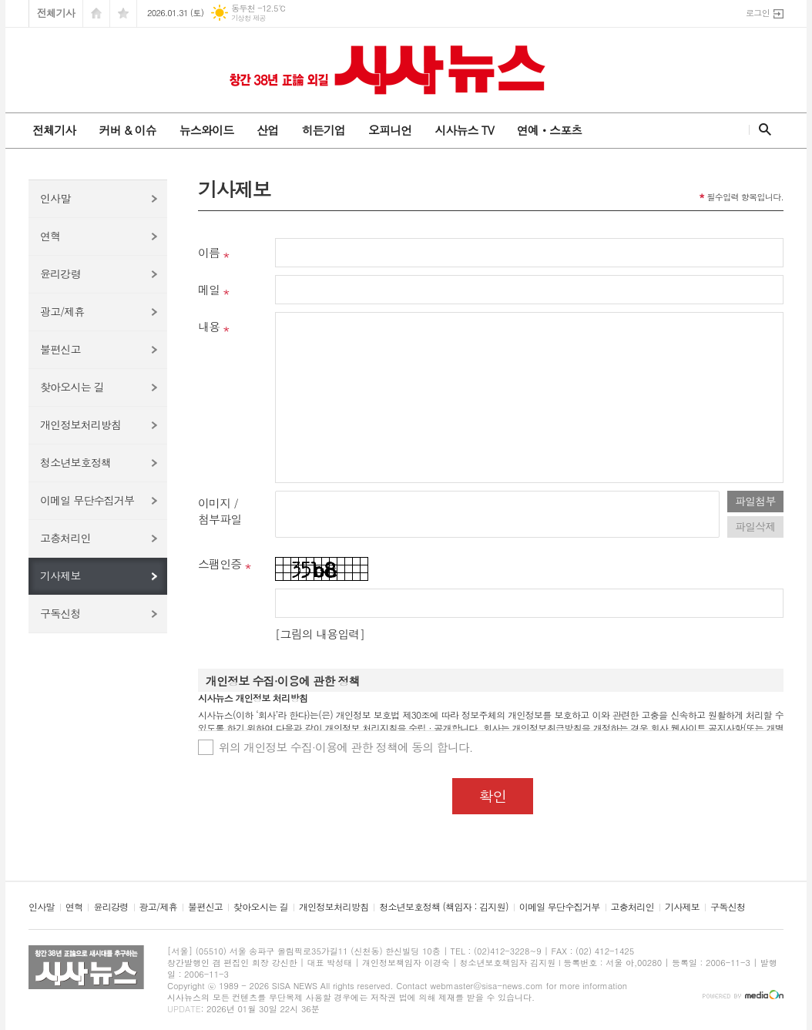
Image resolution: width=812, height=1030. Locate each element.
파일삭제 (755, 526)
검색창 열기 (761, 129)
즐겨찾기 (123, 13)
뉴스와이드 (207, 130)
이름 (209, 252)
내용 (209, 326)
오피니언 (389, 130)
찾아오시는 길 (72, 386)
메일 (209, 289)
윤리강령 (60, 273)
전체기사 (56, 12)
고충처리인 (65, 537)
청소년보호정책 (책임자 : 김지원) (443, 907)
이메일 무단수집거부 (87, 500)
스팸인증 (219, 563)
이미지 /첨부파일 (219, 511)
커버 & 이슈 (127, 130)
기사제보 (60, 575)
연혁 (50, 235)
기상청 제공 (248, 18)
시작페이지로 (96, 13)
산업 (267, 130)
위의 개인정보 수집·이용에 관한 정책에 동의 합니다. (346, 747)
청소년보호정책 (75, 462)
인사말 (55, 198)
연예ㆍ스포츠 (549, 130)
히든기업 (322, 130)
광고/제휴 (62, 311)
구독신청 (60, 613)
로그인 (758, 12)
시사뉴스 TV (464, 130)
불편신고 (60, 349)
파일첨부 (755, 500)
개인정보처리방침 (80, 424)
